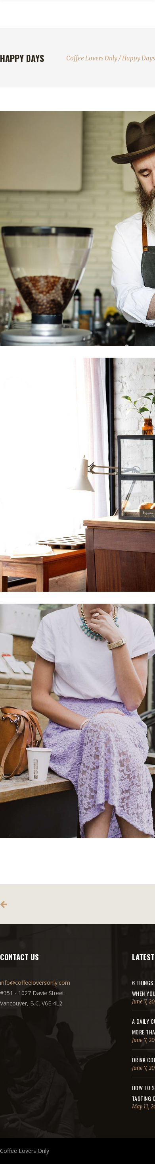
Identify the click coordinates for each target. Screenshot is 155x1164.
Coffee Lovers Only (91, 58)
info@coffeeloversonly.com (35, 982)
